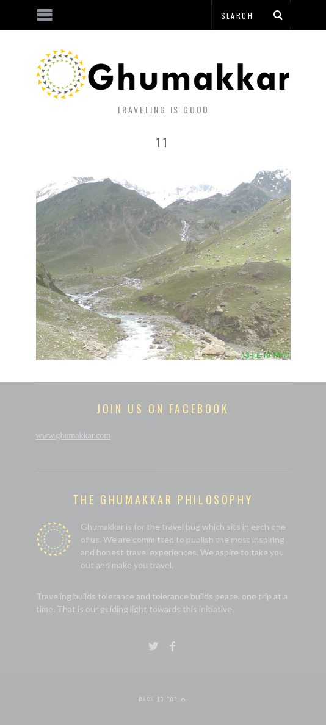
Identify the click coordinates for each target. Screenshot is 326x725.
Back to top (163, 698)
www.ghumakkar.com (73, 435)
